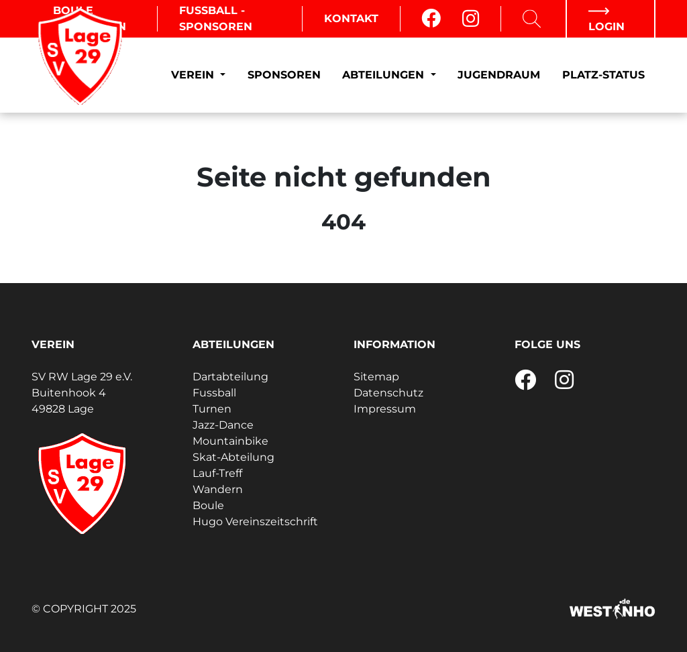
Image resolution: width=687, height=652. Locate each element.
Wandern (218, 489)
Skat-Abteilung (233, 457)
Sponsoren (284, 74)
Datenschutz (388, 392)
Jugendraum (499, 74)
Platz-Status (603, 74)
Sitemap (376, 376)
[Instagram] (471, 19)
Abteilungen (384, 74)
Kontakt (351, 18)
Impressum (385, 408)
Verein (194, 74)
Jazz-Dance (223, 425)
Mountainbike (230, 441)
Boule (208, 505)
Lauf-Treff (217, 473)
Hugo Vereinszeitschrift (255, 521)
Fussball (214, 392)
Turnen (212, 408)
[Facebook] (431, 19)
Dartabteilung (230, 376)
